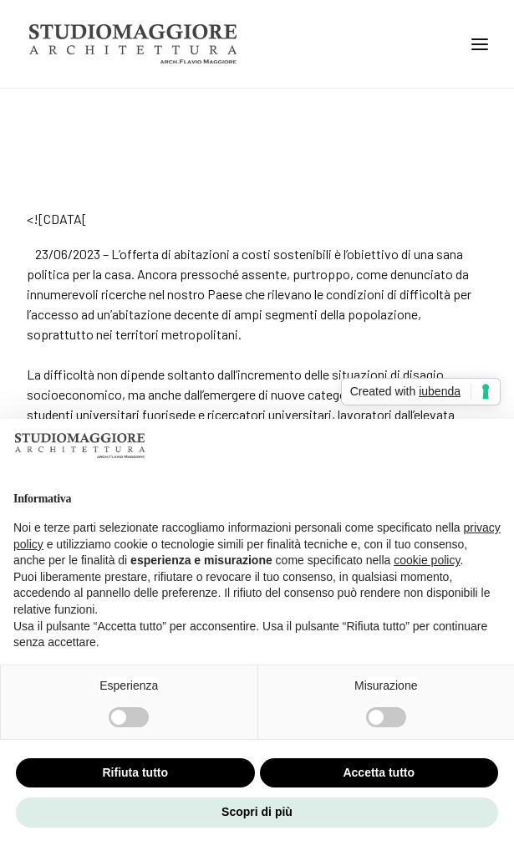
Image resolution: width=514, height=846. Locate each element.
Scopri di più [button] (257, 811)
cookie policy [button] (427, 560)
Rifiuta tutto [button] (135, 772)
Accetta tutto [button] (379, 772)
